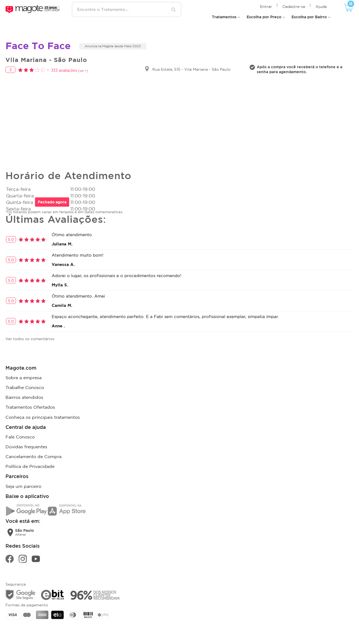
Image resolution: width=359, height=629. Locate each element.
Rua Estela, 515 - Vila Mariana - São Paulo (191, 65)
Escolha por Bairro (309, 11)
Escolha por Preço (264, 11)
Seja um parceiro (23, 470)
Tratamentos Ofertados (30, 398)
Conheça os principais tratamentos (42, 407)
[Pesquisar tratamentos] (181, 7)
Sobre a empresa (23, 372)
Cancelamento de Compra (33, 443)
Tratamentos (224, 11)
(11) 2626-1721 (302, 616)
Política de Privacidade (29, 452)
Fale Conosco (20, 425)
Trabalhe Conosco (24, 381)
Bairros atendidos (24, 389)
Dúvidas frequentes (26, 434)
